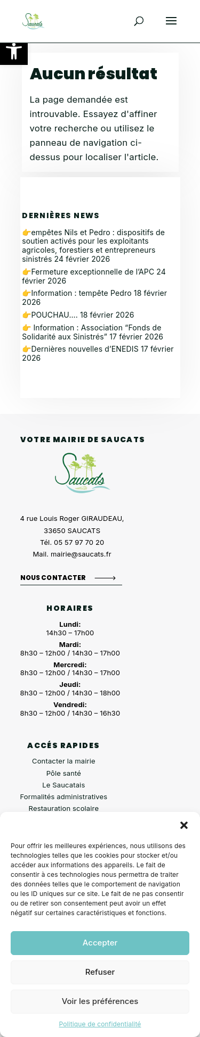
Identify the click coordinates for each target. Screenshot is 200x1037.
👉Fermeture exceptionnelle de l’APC (88, 271)
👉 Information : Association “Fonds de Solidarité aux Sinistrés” (91, 332)
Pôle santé (63, 773)
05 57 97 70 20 (79, 542)
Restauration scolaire (64, 808)
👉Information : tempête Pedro (76, 292)
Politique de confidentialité (100, 1024)
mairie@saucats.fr (81, 554)
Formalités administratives (64, 796)
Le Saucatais (63, 785)
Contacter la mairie (63, 761)
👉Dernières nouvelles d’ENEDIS (80, 348)
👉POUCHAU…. (50, 314)
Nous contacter (53, 577)
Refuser (100, 972)
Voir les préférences (100, 1001)
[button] (14, 51)
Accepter (100, 943)
